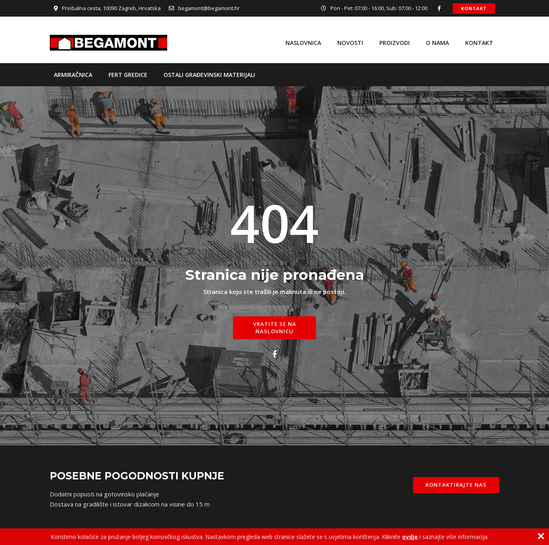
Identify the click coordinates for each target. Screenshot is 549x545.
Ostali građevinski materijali (209, 75)
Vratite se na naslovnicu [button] (274, 327)
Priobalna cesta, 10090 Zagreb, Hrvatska (111, 8)
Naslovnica (303, 43)
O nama (437, 43)
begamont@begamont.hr (209, 8)
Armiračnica (73, 75)
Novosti (350, 43)
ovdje (410, 537)
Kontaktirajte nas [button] (456, 484)
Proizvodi (394, 43)
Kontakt (479, 43)
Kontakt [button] (474, 8)
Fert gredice (128, 75)
